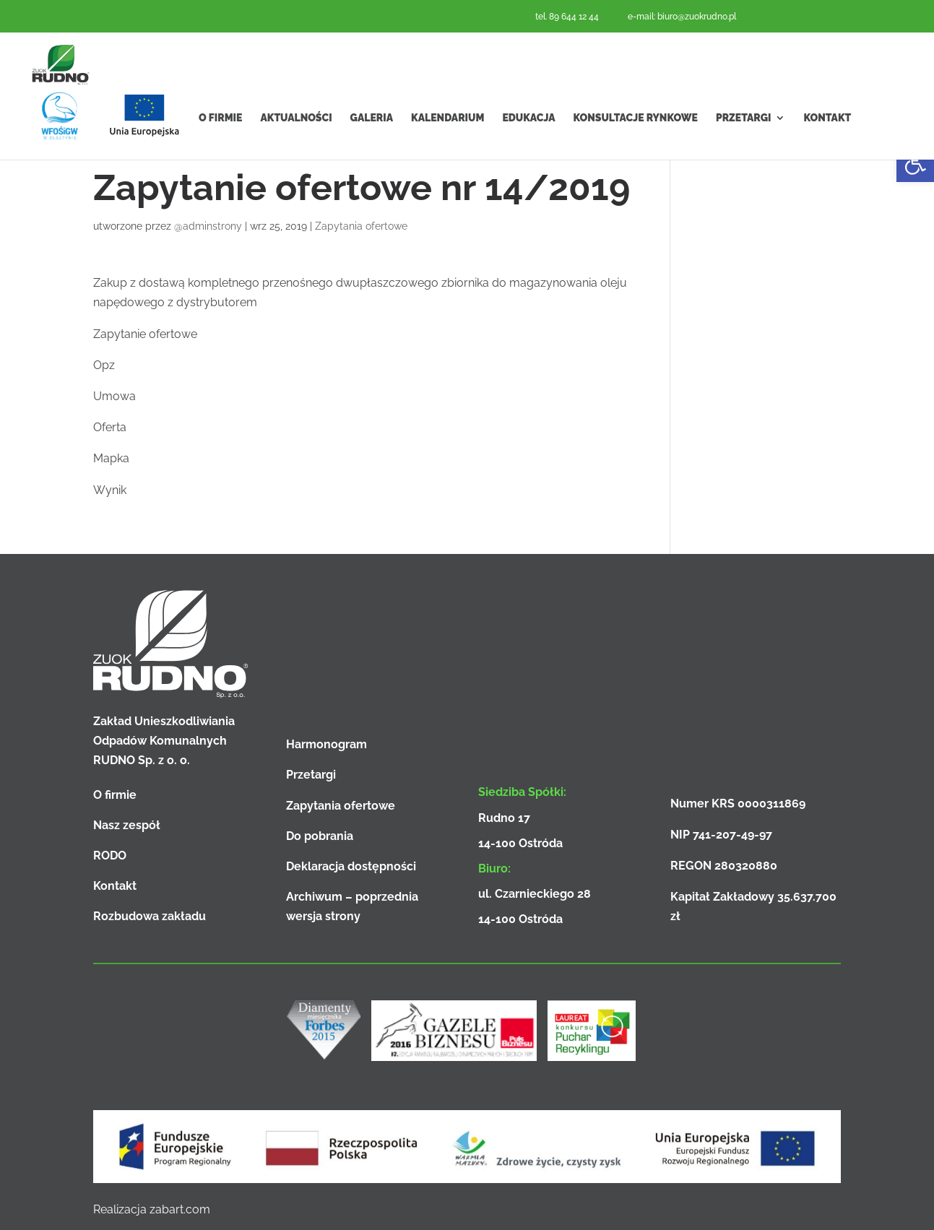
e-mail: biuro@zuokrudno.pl (682, 16)
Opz (104, 365)
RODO (109, 855)
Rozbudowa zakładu (149, 916)
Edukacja (528, 144)
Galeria (371, 144)
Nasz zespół (126, 825)
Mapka (111, 458)
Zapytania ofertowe (361, 226)
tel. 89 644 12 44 (567, 16)
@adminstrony (208, 226)
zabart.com (180, 1209)
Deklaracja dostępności (351, 866)
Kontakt (827, 144)
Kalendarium (447, 144)
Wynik (109, 490)
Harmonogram (326, 744)
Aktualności (296, 144)
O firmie (220, 144)
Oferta (109, 427)
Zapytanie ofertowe (145, 334)
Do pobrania (319, 836)
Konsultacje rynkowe (636, 144)
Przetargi (743, 144)
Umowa (114, 396)
